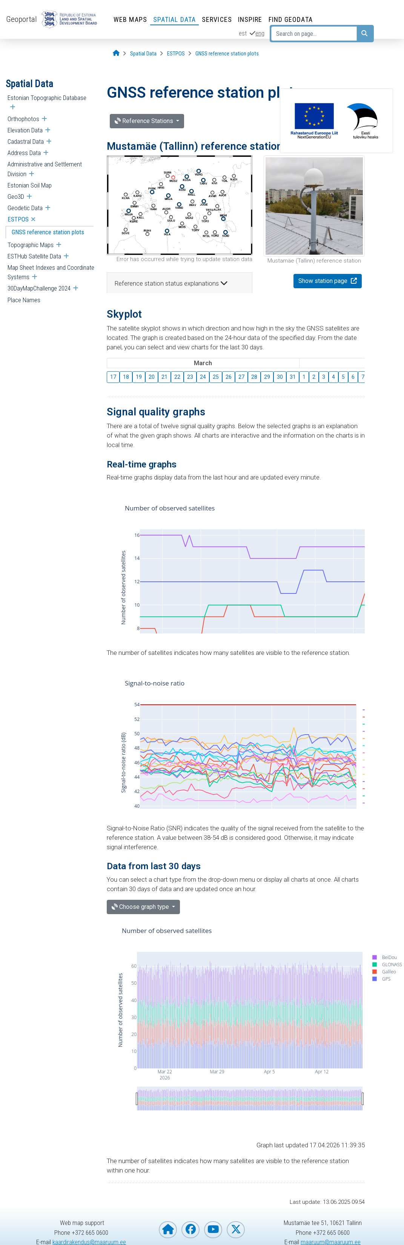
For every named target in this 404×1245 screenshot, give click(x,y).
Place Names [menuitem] (24, 300)
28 (254, 377)
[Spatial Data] (143, 54)
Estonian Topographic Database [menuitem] (47, 97)
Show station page (323, 280)
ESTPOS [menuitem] (18, 219)
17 (113, 377)
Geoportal (21, 19)
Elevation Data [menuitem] (25, 130)
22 (177, 377)
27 (241, 377)
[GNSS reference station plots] (227, 54)
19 (139, 377)
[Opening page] (116, 53)
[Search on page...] (314, 33)
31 (293, 377)
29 (267, 377)
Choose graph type (141, 906)
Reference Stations (145, 120)
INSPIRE (250, 19)
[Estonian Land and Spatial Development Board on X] (236, 1229)
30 (280, 377)
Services (217, 19)
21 (164, 377)
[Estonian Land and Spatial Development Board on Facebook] (190, 1229)
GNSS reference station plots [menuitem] (48, 232)
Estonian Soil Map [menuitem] (30, 185)
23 (190, 377)
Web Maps (130, 19)
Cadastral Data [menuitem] (26, 141)
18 (126, 377)
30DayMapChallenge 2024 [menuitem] (39, 288)
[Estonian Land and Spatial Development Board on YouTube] (213, 1229)
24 (203, 377)
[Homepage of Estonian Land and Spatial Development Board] (168, 1229)
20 (152, 377)
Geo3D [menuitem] (16, 196)
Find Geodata (291, 19)
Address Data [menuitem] (24, 153)
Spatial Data (174, 19)
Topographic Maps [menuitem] (31, 245)
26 (229, 377)
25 (216, 377)
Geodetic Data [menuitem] (25, 208)
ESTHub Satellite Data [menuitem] (34, 256)
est (243, 33)
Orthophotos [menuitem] (23, 119)
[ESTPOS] (176, 54)
